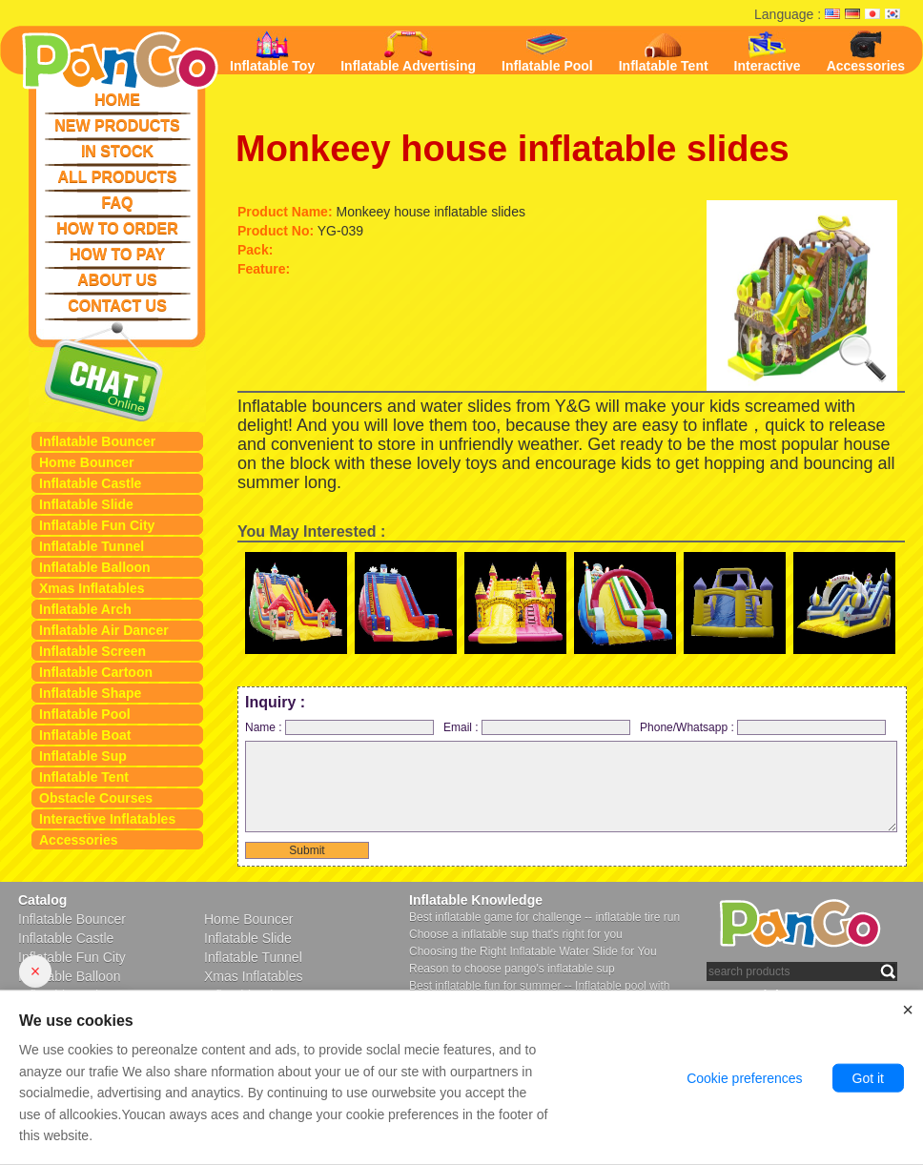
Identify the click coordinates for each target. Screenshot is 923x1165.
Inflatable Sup (83, 756)
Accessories (78, 840)
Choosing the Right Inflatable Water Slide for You (533, 951)
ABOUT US (117, 280)
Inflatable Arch (85, 609)
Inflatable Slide (86, 504)
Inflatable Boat (85, 735)
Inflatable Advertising (408, 52)
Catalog (42, 900)
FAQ (117, 202)
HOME (117, 100)
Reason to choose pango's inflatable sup (512, 968)
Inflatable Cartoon (96, 672)
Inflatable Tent (84, 777)
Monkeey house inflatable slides (513, 149)
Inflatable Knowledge (476, 900)
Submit (306, 850)
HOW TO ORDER (117, 228)
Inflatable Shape (90, 693)
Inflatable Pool (85, 714)
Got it (868, 1079)
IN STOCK (117, 151)
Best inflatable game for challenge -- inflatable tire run (544, 917)
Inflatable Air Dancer (104, 630)
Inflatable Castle (90, 483)
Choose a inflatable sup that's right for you (516, 934)
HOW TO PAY (117, 254)
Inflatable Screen (92, 651)
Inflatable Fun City (96, 525)
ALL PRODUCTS (116, 177)
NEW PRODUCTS (117, 125)
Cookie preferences (744, 1079)
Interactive (767, 52)
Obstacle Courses (96, 798)
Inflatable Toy (272, 52)
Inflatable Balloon (95, 567)
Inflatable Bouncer (97, 441)
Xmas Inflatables (92, 588)
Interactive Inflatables (107, 819)
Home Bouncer (86, 462)
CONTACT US (117, 305)
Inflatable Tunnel (91, 546)
